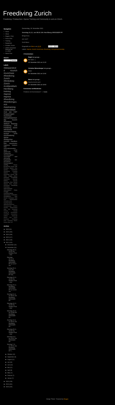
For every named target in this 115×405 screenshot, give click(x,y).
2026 (7, 229)
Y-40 (11, 222)
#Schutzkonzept (7, 206)
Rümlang (6, 168)
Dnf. (16, 160)
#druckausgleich (8, 155)
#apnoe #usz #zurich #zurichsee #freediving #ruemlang (10, 185)
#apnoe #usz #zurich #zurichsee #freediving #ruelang (10, 169)
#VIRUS (15, 206)
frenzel (15, 182)
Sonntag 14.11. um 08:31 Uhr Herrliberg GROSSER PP (12, 323)
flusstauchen (7, 166)
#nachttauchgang (10, 131)
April (9, 370)
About (7, 34)
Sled (9, 222)
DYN (15, 133)
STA (15, 126)
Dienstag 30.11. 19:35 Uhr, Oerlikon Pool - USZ (12, 252)
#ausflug (6, 207)
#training (14, 124)
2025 (7, 232)
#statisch (14, 145)
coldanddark (9, 109)
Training (7, 41)
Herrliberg (8, 88)
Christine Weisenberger (35, 68)
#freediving (9, 99)
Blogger (66, 399)
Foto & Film (8, 38)
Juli (8, 362)
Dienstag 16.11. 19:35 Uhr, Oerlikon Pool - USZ (12, 306)
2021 (7, 242)
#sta (16, 151)
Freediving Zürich (10, 128)
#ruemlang (10, 220)
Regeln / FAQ (9, 36)
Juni (8, 365)
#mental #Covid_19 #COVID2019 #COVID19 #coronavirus (10, 212)
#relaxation (14, 194)
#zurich (6, 133)
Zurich (7, 78)
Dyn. (5, 143)
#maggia (6, 191)
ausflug (6, 165)
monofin (6, 141)
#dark (5, 209)
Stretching (6, 182)
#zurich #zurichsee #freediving (41, 49)
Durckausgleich (8, 163)
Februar (10, 375)
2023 (7, 237)
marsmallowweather (10, 148)
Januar (9, 378)
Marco (30, 79)
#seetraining (9, 107)
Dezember (10, 245)
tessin (12, 166)
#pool (5, 150)
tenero (15, 176)
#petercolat (7, 151)
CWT (15, 112)
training (7, 91)
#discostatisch (7, 190)
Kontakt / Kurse (10, 45)
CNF (16, 166)
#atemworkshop (8, 188)
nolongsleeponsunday (57, 49)
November (10, 247)
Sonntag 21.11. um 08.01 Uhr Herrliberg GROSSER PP (12, 297)
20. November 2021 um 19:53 (37, 84)
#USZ (15, 150)
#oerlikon (14, 141)
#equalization (13, 143)
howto (45, 92)
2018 (7, 387)
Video (5, 176)
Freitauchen (7, 153)
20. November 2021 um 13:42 (37, 73)
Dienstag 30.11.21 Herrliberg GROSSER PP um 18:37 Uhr (11, 261)
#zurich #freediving (10, 121)
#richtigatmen (7, 196)
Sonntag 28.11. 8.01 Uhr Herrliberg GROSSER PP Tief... (11, 271)
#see (16, 196)
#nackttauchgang (8, 193)
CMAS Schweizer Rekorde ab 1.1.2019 (10, 49)
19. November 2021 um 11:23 (37, 62)
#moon (15, 164)
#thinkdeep (9, 81)
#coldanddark (10, 86)
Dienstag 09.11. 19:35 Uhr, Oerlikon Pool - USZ (12, 331)
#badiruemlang (13, 207)
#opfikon (6, 215)
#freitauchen (8, 139)
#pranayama (7, 194)
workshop (6, 177)
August (9, 359)
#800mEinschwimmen (9, 204)
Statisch (6, 124)
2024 (7, 234)
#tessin (6, 198)
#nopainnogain (9, 114)
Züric (11, 182)
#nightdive (7, 145)
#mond (12, 174)
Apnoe (6, 137)
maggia (10, 176)
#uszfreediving (9, 135)
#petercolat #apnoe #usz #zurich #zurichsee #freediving (10, 217)
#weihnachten (13, 199)
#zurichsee (8, 116)
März (9, 373)
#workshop (7, 179)
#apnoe (29, 49)
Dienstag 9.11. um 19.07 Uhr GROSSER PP (12, 339)
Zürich (7, 83)
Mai (8, 367)
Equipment (8, 43)
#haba (15, 190)
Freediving (7, 126)
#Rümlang (7, 158)
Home (7, 31)
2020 (7, 381)
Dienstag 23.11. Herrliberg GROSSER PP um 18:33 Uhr (12, 288)
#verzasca (11, 198)
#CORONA (14, 177)
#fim (9, 209)
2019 (7, 384)
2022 (7, 240)
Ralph (30, 57)
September (10, 357)
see (10, 112)
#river (5, 220)
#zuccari (15, 179)
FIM (16, 174)
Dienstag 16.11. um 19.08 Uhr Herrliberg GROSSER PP (12, 314)
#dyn (5, 147)
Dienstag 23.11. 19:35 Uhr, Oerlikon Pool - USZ (12, 280)
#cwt (5, 112)
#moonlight (7, 156)
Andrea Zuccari (10, 180)
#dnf (16, 156)
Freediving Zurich (27, 13)
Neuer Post (8, 53)
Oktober (10, 354)
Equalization (7, 160)
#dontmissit (8, 129)
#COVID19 (7, 161)
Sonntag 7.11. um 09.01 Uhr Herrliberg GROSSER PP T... (12, 347)
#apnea (7, 96)
